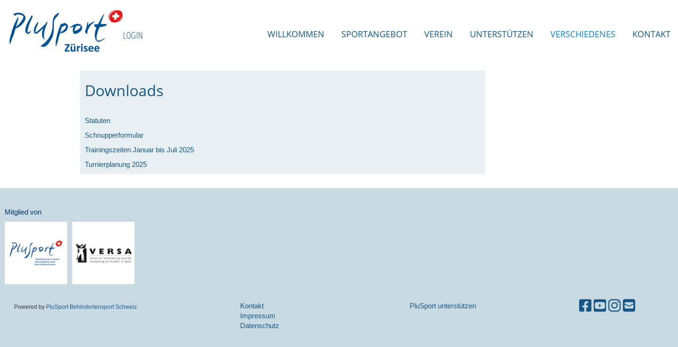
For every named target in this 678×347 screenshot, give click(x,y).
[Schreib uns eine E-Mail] (629, 305)
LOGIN (133, 35)
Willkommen (295, 34)
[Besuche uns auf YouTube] (600, 305)
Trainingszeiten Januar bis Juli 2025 (139, 150)
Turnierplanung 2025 (116, 164)
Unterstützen (501, 34)
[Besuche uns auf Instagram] (614, 305)
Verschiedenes (582, 34)
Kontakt (651, 34)
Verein (438, 34)
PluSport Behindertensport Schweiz (91, 306)
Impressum (257, 316)
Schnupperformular (114, 135)
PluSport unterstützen (443, 306)
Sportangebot (374, 34)
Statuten (97, 120)
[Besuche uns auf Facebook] (585, 305)
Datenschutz (259, 326)
